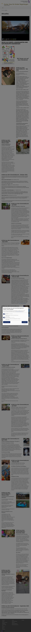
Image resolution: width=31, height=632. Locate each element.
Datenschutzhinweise (19, 311)
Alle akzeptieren (25, 322)
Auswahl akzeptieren (6, 322)
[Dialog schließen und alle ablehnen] (27, 307)
